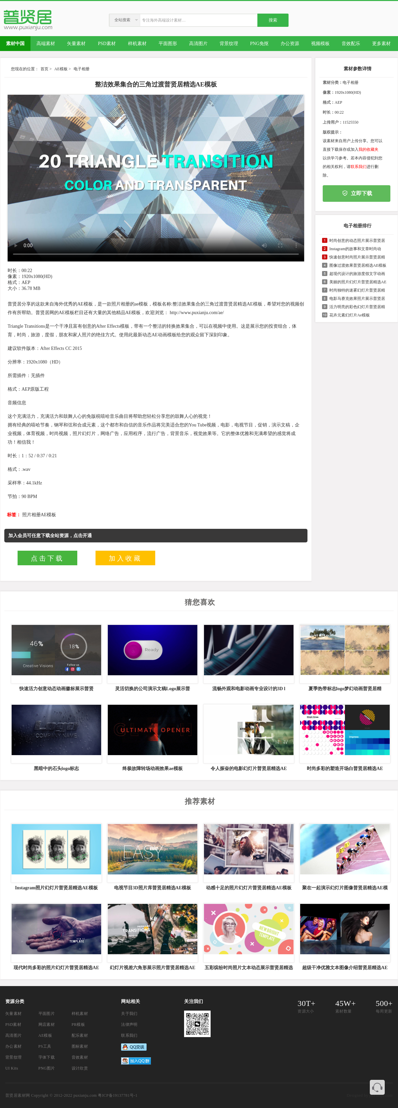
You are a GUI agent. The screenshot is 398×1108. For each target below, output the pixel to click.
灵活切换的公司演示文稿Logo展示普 (152, 688)
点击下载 (47, 558)
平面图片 (46, 1013)
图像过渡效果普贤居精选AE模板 (357, 265)
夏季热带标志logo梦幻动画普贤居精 (345, 688)
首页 (44, 69)
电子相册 (82, 69)
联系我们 (358, 166)
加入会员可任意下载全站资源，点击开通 (50, 535)
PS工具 (44, 1046)
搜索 (273, 20)
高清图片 (13, 1035)
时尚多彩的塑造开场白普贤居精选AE (345, 768)
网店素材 (46, 1024)
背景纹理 (13, 1057)
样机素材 (80, 1013)
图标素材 (80, 1046)
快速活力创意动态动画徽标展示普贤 (56, 688)
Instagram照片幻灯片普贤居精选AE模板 (56, 887)
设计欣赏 (80, 1068)
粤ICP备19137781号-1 (117, 1095)
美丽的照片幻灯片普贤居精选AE (357, 282)
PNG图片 (46, 1068)
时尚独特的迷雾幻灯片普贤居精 (357, 290)
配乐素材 (80, 1035)
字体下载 (46, 1057)
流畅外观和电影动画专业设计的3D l (249, 688)
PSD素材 (13, 1024)
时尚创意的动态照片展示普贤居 (357, 240)
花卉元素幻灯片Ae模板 (349, 315)
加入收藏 (125, 558)
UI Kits (11, 1068)
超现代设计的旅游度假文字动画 (357, 273)
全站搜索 (122, 20)
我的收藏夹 (368, 149)
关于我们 (129, 1013)
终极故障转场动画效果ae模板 (152, 768)
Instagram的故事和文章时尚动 (355, 249)
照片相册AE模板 (39, 514)
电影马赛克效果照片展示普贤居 (357, 298)
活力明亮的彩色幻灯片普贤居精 (357, 307)
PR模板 (78, 1024)
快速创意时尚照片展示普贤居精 (357, 257)
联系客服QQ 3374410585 (377, 1087)
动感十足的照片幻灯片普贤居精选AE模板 (248, 887)
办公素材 (13, 1046)
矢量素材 (13, 1013)
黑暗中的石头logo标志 (56, 768)
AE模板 (61, 69)
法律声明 (129, 1024)
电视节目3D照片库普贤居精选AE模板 (152, 887)
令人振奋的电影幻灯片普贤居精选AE (249, 768)
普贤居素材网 (17, 1095)
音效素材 (80, 1057)
